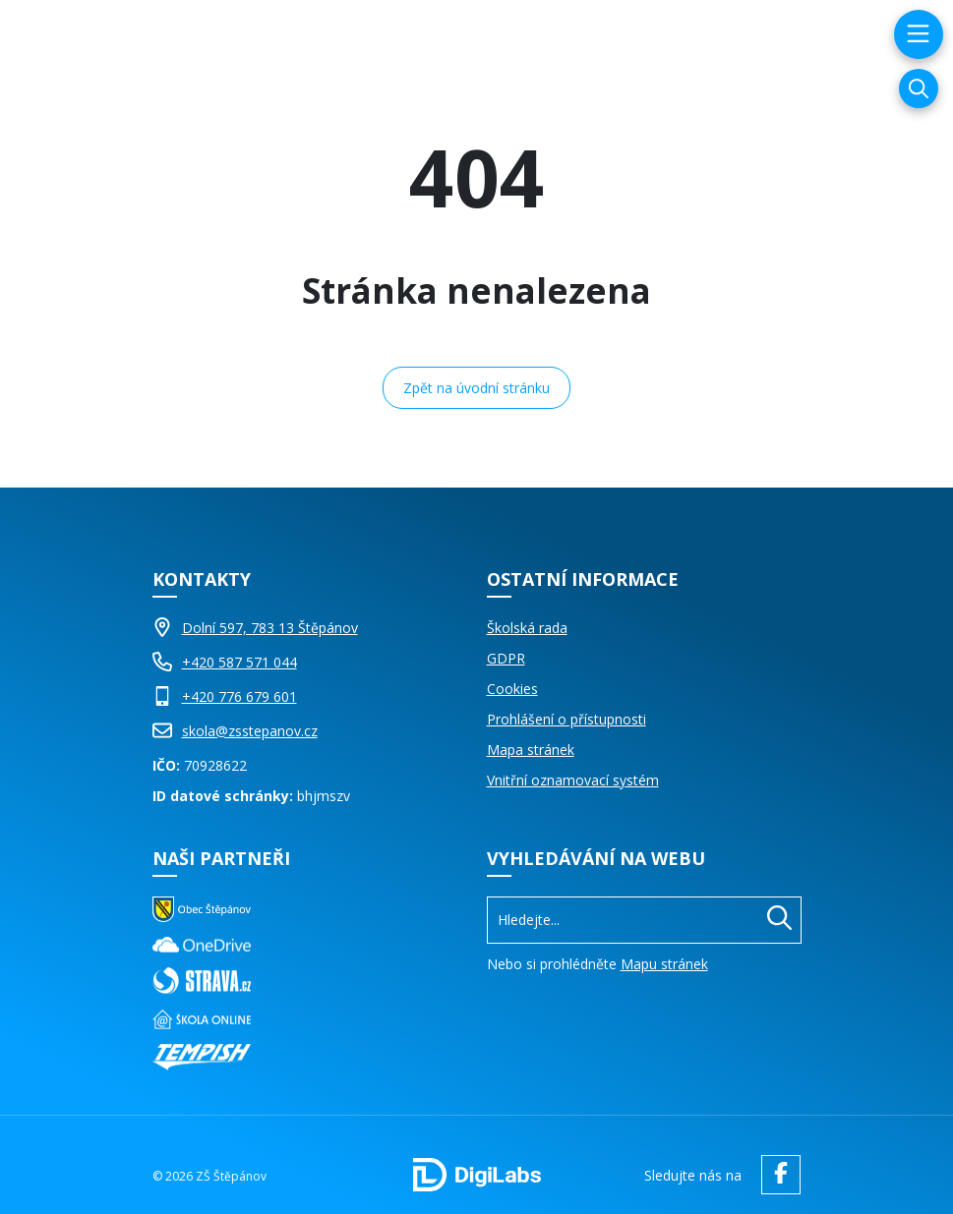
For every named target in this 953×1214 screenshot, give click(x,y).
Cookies (512, 688)
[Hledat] (779, 920)
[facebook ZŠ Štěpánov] (776, 1174)
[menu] (916, 34)
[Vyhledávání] (918, 88)
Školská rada (527, 627)
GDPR (506, 658)
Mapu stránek (664, 963)
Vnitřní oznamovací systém (573, 780)
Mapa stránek (530, 749)
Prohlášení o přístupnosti (566, 719)
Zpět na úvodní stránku (476, 387)
